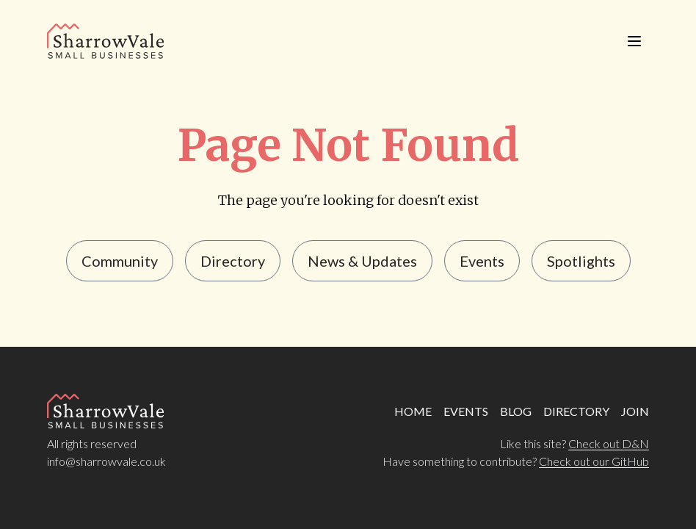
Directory (232, 261)
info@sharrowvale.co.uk (106, 461)
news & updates (362, 261)
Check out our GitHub (594, 461)
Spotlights (581, 261)
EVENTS (465, 411)
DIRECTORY (576, 411)
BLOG (516, 411)
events (482, 261)
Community (119, 261)
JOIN (635, 411)
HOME (413, 411)
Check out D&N (608, 443)
